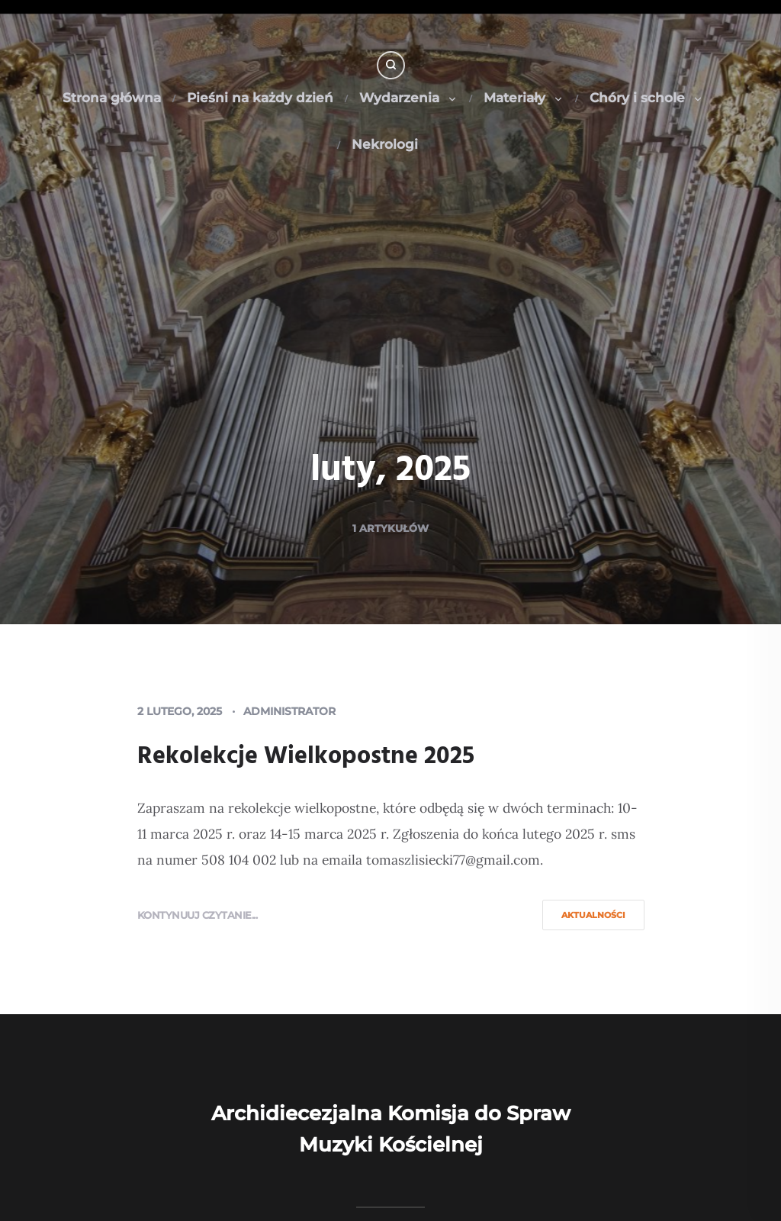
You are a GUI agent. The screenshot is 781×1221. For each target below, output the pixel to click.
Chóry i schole (646, 97)
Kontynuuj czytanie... (197, 915)
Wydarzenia (408, 97)
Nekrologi (385, 144)
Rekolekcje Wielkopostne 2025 (305, 756)
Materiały (524, 97)
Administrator (289, 711)
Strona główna (112, 97)
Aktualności (593, 915)
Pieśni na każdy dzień (260, 97)
